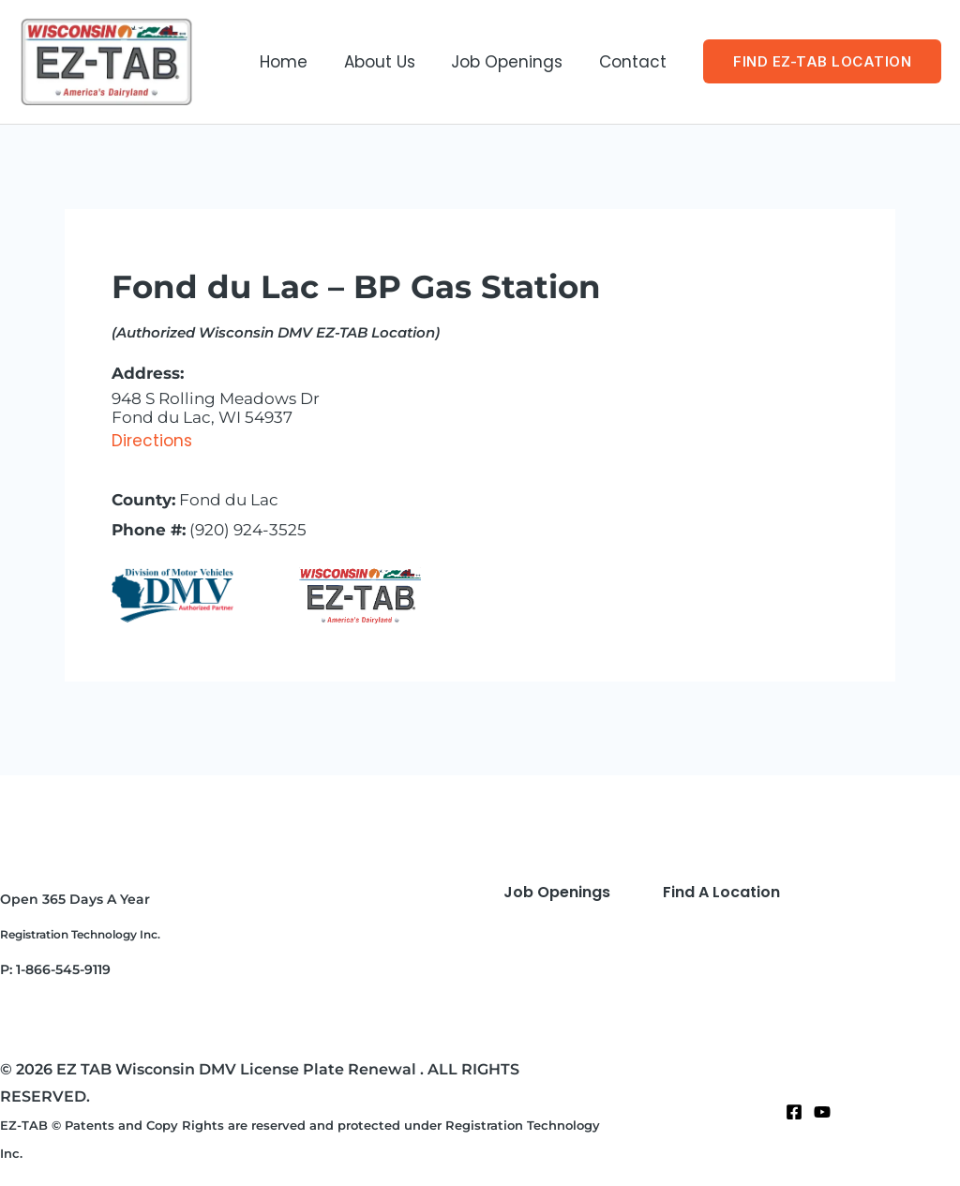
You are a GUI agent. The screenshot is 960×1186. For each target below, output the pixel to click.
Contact (634, 62)
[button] (822, 61)
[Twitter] (822, 1111)
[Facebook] (794, 1111)
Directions (152, 440)
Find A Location (721, 892)
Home (298, 62)
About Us (390, 62)
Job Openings (513, 62)
